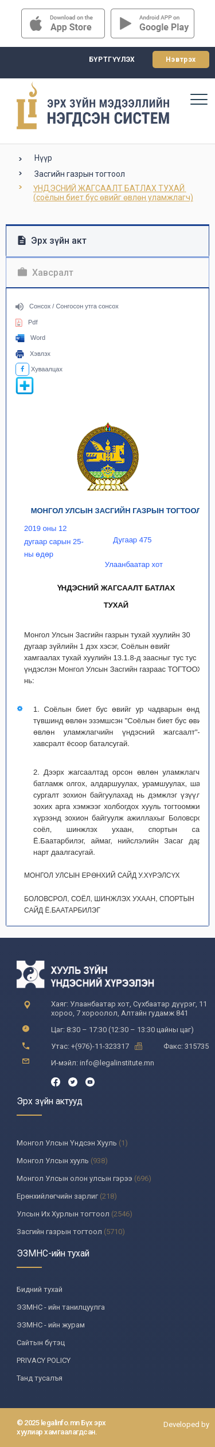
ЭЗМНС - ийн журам (51, 1325)
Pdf (26, 322)
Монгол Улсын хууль (53, 1160)
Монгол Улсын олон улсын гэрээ (74, 1178)
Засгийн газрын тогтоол (79, 174)
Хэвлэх (32, 353)
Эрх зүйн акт (52, 240)
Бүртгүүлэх (112, 59)
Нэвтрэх (181, 59)
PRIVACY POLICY (44, 1360)
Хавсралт (45, 272)
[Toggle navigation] (198, 99)
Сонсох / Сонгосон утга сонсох (67, 306)
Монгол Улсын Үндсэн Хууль (67, 1143)
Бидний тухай (39, 1289)
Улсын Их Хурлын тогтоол (63, 1214)
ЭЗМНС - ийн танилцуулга (61, 1307)
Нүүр (43, 157)
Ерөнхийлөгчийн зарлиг (57, 1196)
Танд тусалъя (39, 1378)
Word (30, 337)
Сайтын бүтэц (41, 1342)
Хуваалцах (38, 369)
